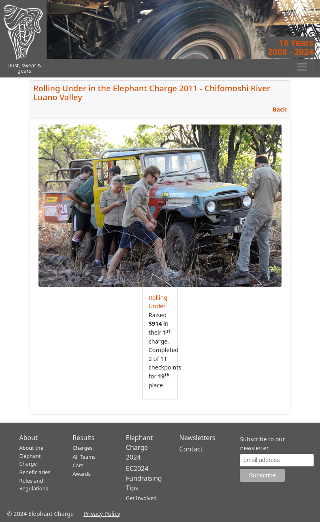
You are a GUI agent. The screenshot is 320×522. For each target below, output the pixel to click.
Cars (78, 465)
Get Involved (141, 498)
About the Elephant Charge (31, 455)
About (28, 437)
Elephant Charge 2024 (139, 447)
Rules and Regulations (33, 484)
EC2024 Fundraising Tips (144, 478)
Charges (83, 447)
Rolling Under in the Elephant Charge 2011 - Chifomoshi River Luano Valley (151, 93)
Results (83, 437)
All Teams (84, 456)
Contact (191, 449)
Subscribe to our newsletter (262, 443)
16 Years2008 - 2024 (291, 47)
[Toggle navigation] (302, 67)
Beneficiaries (35, 472)
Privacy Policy (101, 514)
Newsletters (197, 437)
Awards (81, 473)
